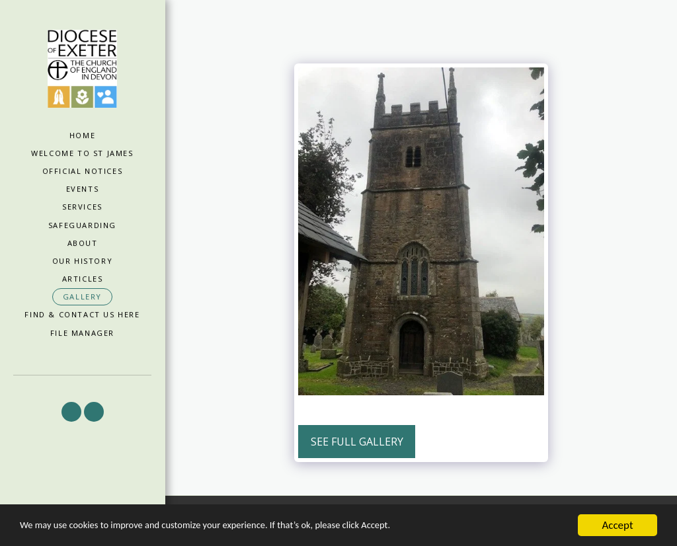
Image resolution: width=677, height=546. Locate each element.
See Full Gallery (357, 441)
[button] (71, 412)
